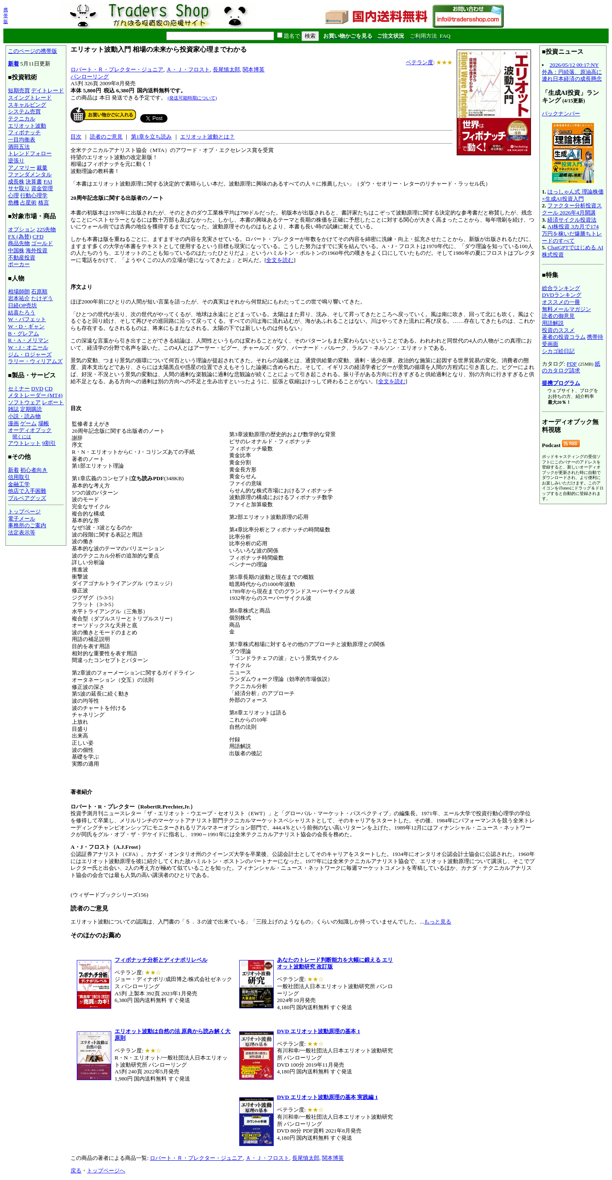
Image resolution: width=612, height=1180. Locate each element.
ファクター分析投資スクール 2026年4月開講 (572, 209)
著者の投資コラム (564, 337)
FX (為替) (19, 236)
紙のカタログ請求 (571, 367)
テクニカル (21, 118)
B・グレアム (23, 333)
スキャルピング (27, 105)
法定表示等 (21, 532)
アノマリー (21, 168)
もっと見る (437, 921)
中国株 (16, 250)
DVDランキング (561, 295)
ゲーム (28, 423)
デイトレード (47, 90)
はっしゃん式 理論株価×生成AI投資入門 (573, 195)
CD (49, 388)
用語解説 (553, 323)
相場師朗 (19, 291)
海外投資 (36, 250)
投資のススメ (558, 330)
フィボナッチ (24, 132)
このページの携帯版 (32, 51)
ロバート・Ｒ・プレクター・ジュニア (117, 69)
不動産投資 (21, 257)
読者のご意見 (106, 136)
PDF (572, 364)
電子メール (21, 518)
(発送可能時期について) (192, 97)
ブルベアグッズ (27, 498)
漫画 (13, 423)
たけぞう (42, 298)
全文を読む (279, 260)
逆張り (16, 160)
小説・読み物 (24, 416)
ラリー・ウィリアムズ (35, 361)
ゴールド (42, 243)
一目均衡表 (21, 139)
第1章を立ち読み (151, 136)
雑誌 (13, 409)
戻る (76, 1170)
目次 (76, 136)
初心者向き (33, 470)
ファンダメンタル (30, 174)
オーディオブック (30, 430)
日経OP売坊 (22, 305)
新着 (13, 63)
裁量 (42, 168)
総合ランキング (561, 288)
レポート (53, 402)
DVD (37, 388)
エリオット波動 (27, 126)
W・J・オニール (28, 347)
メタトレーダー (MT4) (35, 395)
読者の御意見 (558, 316)
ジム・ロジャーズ (30, 354)
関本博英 (253, 69)
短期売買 (19, 90)
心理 (13, 195)
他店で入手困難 (27, 491)
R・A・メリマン (28, 340)
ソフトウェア (24, 402)
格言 (43, 202)
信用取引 (19, 477)
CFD (38, 236)
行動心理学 (33, 195)
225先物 (46, 229)
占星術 (28, 202)
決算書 (34, 181)
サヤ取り (19, 188)
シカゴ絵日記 (558, 351)
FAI (48, 181)
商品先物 (19, 243)
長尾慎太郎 (226, 69)
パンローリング (90, 76)
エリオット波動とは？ (207, 136)
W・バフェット (27, 319)
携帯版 (5, 15)
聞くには (22, 436)
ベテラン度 (419, 62)
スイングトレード (30, 97)
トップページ (24, 511)
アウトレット (24, 443)
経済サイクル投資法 (571, 220)
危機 (13, 202)
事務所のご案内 (27, 525)
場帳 (43, 423)
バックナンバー (561, 113)
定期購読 (31, 409)
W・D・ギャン (26, 326)
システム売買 (24, 111)
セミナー (19, 388)
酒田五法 (19, 147)
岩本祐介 (19, 298)
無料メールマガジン (566, 309)
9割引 (49, 443)
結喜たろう (21, 312)
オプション (21, 229)
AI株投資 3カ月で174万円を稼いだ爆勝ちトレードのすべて (572, 233)
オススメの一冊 (561, 302)
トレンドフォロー (30, 153)
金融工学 (19, 484)
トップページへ (106, 1170)
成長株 (16, 181)
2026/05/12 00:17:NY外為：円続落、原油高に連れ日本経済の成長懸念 (572, 72)
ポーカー (19, 264)
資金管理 (42, 188)
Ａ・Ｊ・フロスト (188, 69)
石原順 (39, 291)
